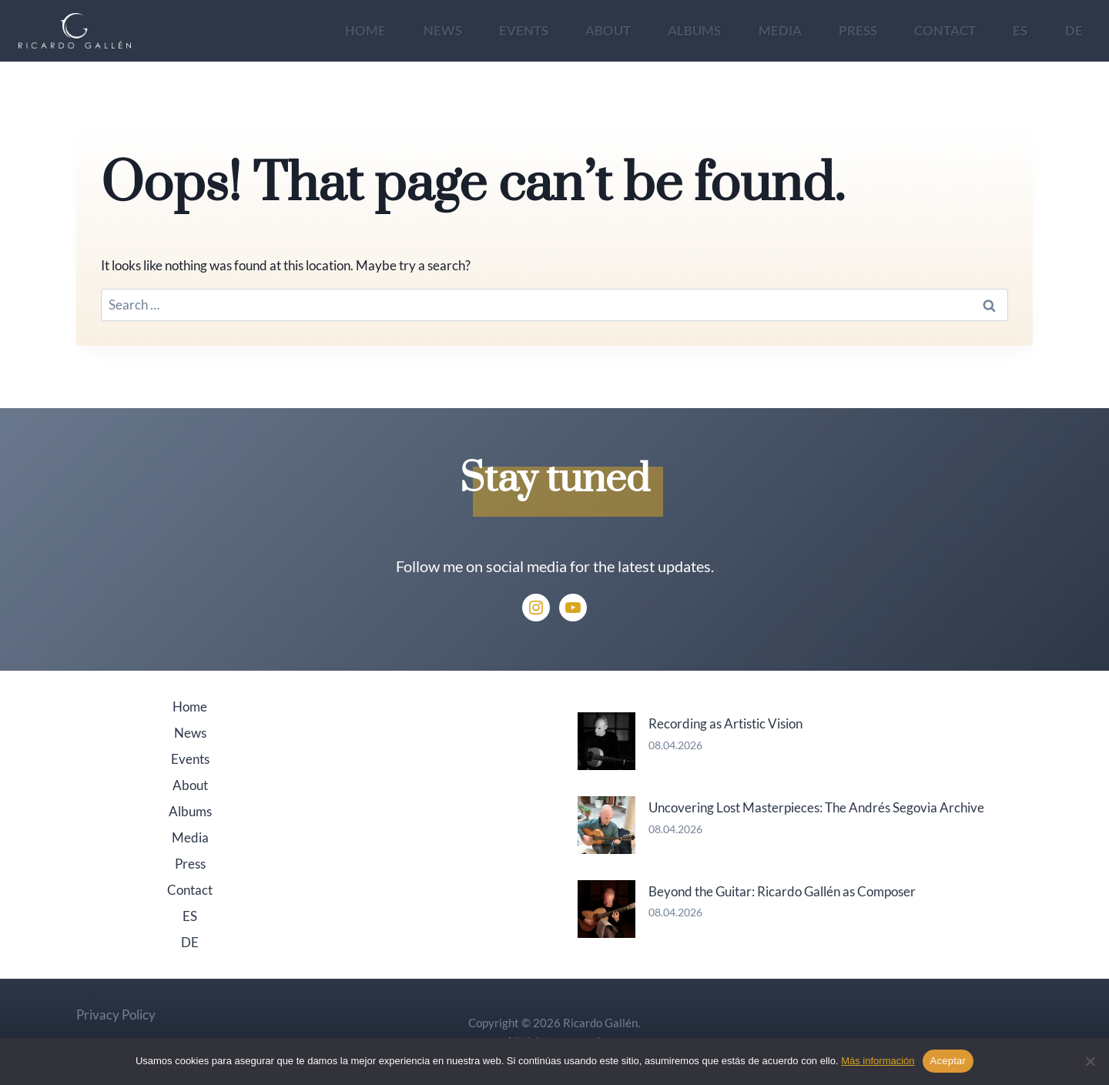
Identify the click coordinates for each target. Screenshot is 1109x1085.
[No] (1089, 1061)
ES (1020, 30)
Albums (694, 30)
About (608, 30)
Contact (945, 30)
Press (858, 30)
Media (780, 30)
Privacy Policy (116, 1014)
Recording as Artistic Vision (725, 723)
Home (365, 30)
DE (1074, 30)
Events (523, 30)
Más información (877, 1061)
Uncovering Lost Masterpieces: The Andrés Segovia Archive (816, 807)
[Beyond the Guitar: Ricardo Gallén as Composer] (606, 909)
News (443, 30)
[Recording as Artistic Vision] (606, 741)
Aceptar (948, 1061)
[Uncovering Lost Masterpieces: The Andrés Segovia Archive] (606, 825)
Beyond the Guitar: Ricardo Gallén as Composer (782, 891)
